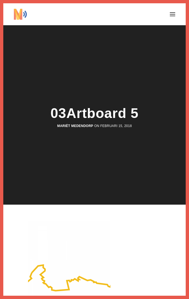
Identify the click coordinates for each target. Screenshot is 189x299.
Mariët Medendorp (75, 126)
